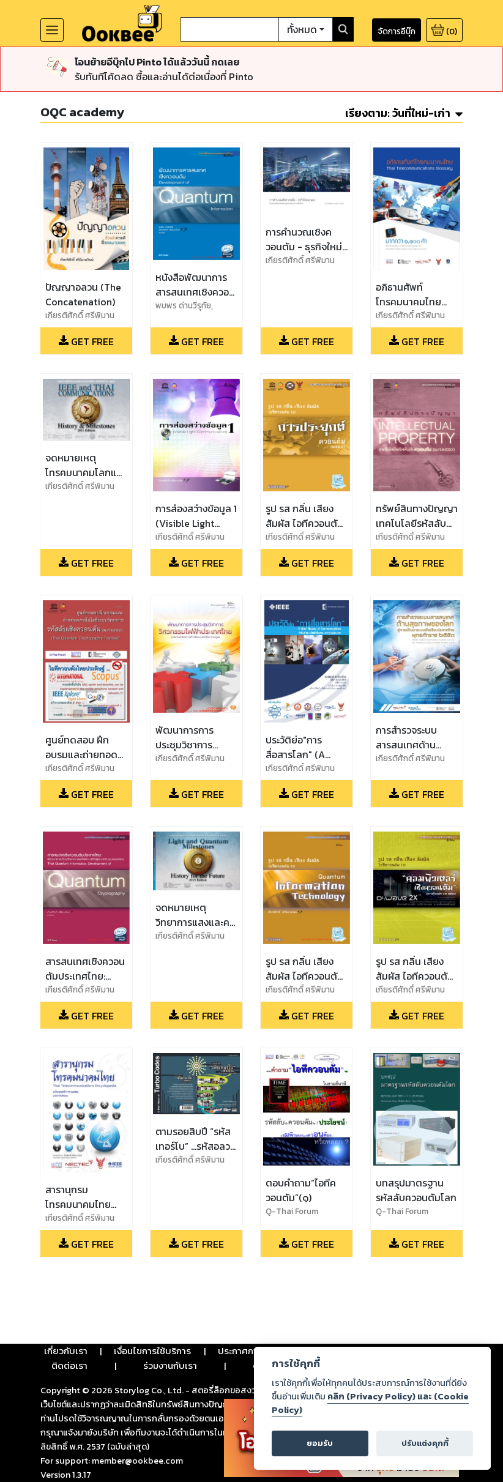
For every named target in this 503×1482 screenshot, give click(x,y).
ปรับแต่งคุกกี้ (425, 1443)
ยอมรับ (320, 1443)
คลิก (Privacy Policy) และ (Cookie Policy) (370, 1403)
